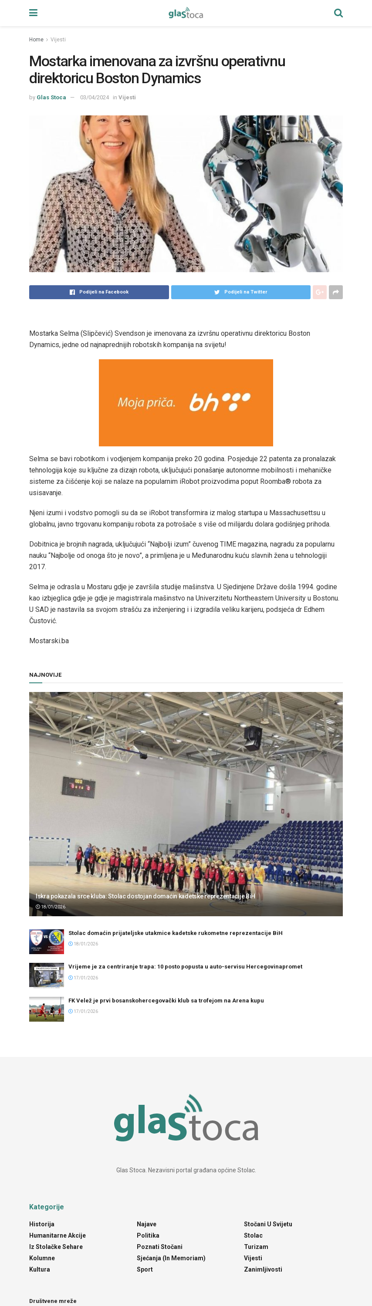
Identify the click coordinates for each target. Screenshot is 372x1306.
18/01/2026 (50, 906)
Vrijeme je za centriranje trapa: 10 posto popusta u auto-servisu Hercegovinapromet (185, 966)
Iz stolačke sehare (56, 1246)
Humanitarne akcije (57, 1235)
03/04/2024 (94, 97)
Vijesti (58, 40)
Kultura (39, 1269)
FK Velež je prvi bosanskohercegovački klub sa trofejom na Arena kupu (166, 1000)
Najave (146, 1224)
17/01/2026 (83, 977)
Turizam (256, 1246)
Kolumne (42, 1258)
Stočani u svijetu (268, 1224)
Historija (41, 1224)
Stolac (253, 1235)
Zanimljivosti (263, 1269)
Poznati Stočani (160, 1246)
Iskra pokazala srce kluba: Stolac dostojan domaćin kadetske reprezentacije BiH (145, 896)
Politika (148, 1235)
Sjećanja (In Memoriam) (171, 1258)
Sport (145, 1269)
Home (36, 40)
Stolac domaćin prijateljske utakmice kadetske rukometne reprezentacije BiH (175, 933)
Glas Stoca (51, 97)
